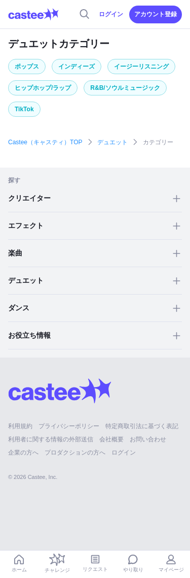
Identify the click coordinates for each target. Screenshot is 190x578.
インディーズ (76, 66)
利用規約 (20, 426)
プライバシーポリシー (69, 426)
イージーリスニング (141, 66)
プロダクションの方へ (75, 452)
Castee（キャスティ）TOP (45, 142)
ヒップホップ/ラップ (43, 87)
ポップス (27, 66)
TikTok (24, 109)
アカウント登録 (155, 14)
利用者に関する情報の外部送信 (50, 439)
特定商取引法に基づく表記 (141, 426)
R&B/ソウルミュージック (125, 87)
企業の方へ (23, 452)
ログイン (111, 14)
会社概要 (111, 439)
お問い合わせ (148, 439)
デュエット (112, 142)
